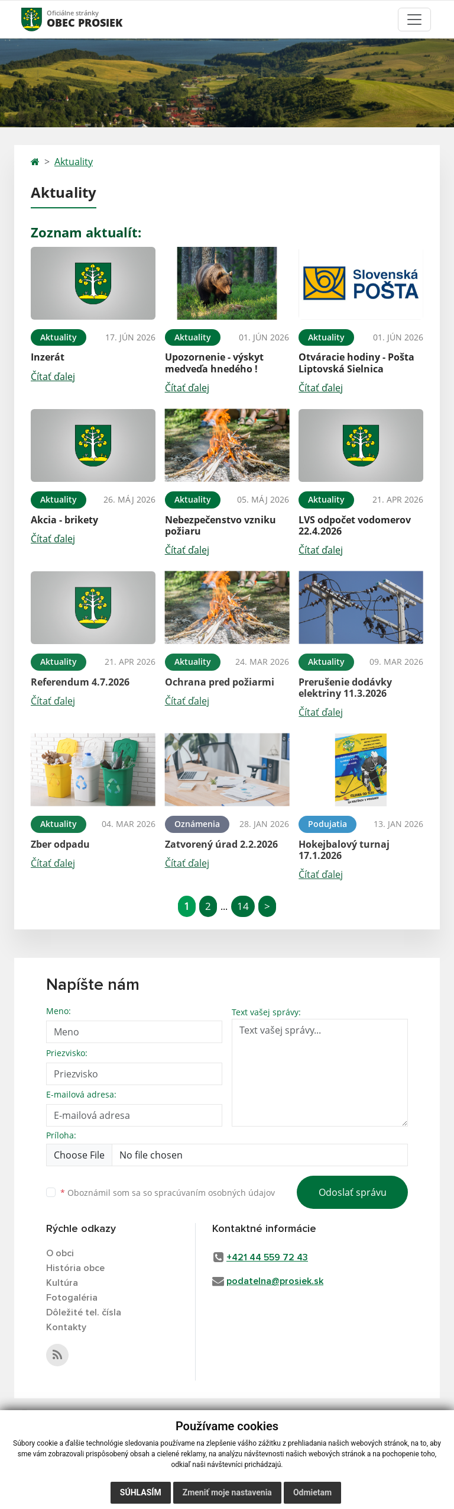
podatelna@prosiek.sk (274, 1281)
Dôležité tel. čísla (83, 1312)
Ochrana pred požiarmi (219, 681)
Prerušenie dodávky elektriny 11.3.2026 (345, 687)
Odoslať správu (353, 1192)
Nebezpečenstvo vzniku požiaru (220, 525)
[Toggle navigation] (414, 19)
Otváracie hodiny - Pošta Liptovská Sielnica (356, 362)
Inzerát (47, 356)
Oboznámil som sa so (167, 1192)
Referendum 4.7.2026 (80, 681)
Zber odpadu (60, 844)
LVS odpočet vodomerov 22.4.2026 (355, 525)
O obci (60, 1253)
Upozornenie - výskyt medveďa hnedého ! (214, 362)
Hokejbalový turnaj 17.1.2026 (344, 850)
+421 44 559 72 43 (267, 1257)
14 (243, 906)
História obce (75, 1268)
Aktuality (73, 161)
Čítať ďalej (53, 376)
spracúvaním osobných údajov (214, 1192)
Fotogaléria (72, 1297)
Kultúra (62, 1283)
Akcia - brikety (64, 519)
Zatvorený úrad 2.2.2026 (221, 844)
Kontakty (66, 1327)
